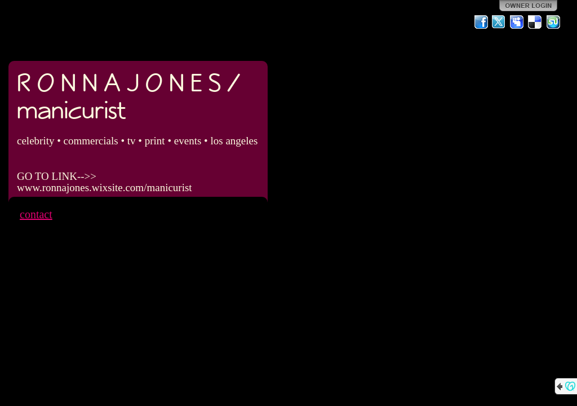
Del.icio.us (535, 22)
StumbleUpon (553, 22)
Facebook (481, 22)
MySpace (517, 22)
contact (36, 214)
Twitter (499, 22)
